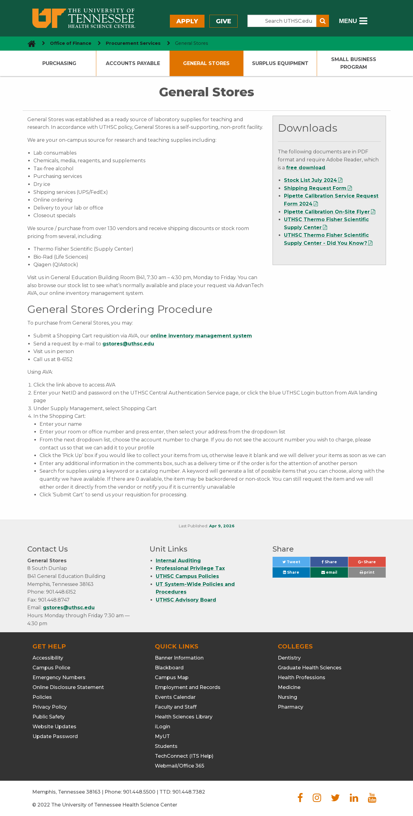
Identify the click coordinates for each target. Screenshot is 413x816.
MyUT (162, 736)
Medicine (289, 687)
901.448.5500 (139, 792)
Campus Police (51, 668)
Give (223, 21)
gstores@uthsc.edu (128, 344)
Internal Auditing (178, 561)
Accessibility (48, 658)
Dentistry (289, 658)
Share (335, 563)
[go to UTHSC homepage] (29, 43)
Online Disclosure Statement (68, 687)
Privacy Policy (50, 707)
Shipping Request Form (315, 188)
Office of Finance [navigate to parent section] (70, 43)
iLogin (162, 726)
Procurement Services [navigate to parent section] (133, 43)
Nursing (287, 697)
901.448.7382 (188, 792)
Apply (187, 21)
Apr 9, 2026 (222, 526)
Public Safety (49, 717)
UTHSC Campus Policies (187, 576)
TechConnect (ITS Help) (184, 756)
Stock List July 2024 (310, 180)
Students (166, 746)
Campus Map (172, 677)
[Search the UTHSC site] (282, 21)
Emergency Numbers (59, 677)
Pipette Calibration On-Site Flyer (327, 212)
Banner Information (179, 658)
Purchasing (59, 63)
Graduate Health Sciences (310, 668)
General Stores (206, 63)
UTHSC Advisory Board (186, 600)
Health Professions (301, 677)
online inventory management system (201, 336)
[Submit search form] (322, 21)
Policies (42, 697)
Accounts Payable (133, 63)
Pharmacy (290, 707)
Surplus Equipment (280, 63)
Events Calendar (175, 697)
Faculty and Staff (176, 707)
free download (305, 168)
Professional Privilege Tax (190, 568)
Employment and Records (187, 687)
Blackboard (169, 668)
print (367, 572)
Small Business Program (353, 63)
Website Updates (54, 726)
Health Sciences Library (183, 717)
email (329, 572)
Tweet (296, 563)
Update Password (55, 736)
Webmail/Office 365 (179, 766)
